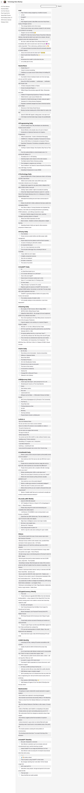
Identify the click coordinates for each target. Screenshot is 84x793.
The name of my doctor (26, 262)
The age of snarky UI (24, 432)
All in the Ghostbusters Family (28, 362)
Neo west (23, 390)
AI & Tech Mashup (5, 6)
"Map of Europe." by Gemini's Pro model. (31, 284)
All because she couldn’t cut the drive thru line (32, 59)
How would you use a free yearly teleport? (31, 481)
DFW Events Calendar (6, 19)
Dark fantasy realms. (26, 388)
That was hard (24, 773)
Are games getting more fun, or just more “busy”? (33, 333)
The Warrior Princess (26, 359)
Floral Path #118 (25, 404)
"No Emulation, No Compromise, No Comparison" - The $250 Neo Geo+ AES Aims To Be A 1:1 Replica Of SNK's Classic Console (34, 342)
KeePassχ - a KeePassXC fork (26, 446)
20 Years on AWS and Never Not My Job (31, 666)
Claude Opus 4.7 (25, 68)
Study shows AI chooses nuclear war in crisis (32, 278)
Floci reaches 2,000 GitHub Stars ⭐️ (30, 680)
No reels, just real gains (27, 604)
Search (60, 6)
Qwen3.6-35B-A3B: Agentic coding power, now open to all (35, 114)
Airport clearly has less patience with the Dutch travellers (35, 240)
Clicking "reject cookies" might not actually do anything (34, 189)
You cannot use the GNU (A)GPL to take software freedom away (34, 437)
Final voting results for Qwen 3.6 (29, 527)
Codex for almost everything (28, 70)
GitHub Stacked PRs (24, 434)
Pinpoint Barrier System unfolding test (30, 415)
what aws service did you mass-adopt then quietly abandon (35, 669)
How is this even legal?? (27, 275)
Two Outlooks (24, 234)
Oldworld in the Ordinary (27, 375)
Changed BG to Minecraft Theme (29, 373)
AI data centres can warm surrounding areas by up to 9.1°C (33, 711)
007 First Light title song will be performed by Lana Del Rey (35, 329)
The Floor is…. (24, 401)
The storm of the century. (27, 366)
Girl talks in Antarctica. (26, 260)
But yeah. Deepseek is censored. (29, 741)
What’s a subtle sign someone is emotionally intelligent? (35, 483)
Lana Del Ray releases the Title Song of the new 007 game (35, 335)
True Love (23, 593)
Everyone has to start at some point (30, 364)
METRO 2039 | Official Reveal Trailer (30, 311)
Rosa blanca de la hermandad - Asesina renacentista (34, 353)
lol (21, 269)
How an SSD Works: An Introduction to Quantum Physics (35, 141)
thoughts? (23, 17)
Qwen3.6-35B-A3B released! (28, 501)
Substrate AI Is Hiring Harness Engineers (31, 101)
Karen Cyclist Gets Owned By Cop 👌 (30, 55)
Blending (23, 410)
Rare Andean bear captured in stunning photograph (31, 695)
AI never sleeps (25, 282)
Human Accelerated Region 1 (28, 88)
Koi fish (23, 408)
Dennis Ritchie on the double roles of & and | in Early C (34, 130)
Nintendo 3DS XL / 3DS (27, 331)
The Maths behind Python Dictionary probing (32, 161)
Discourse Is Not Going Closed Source (30, 108)
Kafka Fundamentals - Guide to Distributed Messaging (34, 136)
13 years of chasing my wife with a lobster (31, 242)
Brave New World (25, 357)
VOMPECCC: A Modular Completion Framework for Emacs (35, 138)
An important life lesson (27, 245)
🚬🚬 (22, 755)
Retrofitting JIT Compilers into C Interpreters (29, 441)
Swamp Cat (24, 371)
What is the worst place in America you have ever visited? (35, 474)
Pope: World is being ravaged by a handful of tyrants (34, 12)
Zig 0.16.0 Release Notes (25, 421)
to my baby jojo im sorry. (27, 61)
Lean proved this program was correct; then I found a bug (33, 448)
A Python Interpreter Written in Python (30, 85)
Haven (22, 386)
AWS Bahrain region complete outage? (30, 671)
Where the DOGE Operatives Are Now (30, 218)
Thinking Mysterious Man (27, 406)
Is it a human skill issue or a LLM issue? (31, 273)
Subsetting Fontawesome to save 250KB (31, 170)
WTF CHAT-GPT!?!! (26, 766)
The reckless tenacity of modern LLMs (30, 298)
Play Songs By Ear (5, 13)
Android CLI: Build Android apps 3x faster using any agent (35, 99)
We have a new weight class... (28, 523)
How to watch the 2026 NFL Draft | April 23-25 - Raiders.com (34, 574)
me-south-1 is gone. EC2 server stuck (30, 660)
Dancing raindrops (25, 412)
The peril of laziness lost (25, 428)
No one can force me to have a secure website (30, 423)
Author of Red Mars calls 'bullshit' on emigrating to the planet (34, 708)
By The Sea (24, 351)
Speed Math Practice (6, 15)
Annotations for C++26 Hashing (29, 156)
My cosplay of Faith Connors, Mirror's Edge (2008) (33, 309)
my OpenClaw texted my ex (28, 271)
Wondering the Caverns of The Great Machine (32, 384)
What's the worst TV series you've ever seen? (32, 485)
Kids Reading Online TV (6, 17)
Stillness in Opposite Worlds (28, 355)
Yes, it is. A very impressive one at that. (30, 247)
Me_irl (22, 19)
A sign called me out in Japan (28, 254)
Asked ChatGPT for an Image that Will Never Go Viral (34, 748)
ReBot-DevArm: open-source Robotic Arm (31, 97)
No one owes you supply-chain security (28, 430)
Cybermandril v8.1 (25, 392)
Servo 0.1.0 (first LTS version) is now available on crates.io (33, 426)
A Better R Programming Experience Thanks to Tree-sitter (35, 94)
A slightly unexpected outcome (28, 256)
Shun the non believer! (26, 258)
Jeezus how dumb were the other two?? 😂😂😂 (33, 52)
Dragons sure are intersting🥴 (28, 32)
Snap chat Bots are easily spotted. (29, 775)
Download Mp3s (4, 8)
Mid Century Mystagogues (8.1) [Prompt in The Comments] (35, 399)
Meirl (22, 57)
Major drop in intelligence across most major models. (34, 521)
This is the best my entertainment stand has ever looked (35, 337)
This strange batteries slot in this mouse (31, 26)
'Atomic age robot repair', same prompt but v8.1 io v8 (34, 381)
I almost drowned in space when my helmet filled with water (33, 722)
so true (22, 15)
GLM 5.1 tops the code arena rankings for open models (34, 529)
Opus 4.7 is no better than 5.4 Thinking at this (32, 280)
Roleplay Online (4, 22)
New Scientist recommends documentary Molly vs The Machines (34, 697)
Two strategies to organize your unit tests (31, 163)
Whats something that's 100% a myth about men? (33, 472)
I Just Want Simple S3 (24, 443)
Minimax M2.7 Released (27, 525)
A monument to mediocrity (27, 368)
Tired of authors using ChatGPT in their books (32, 759)
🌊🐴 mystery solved (26, 757)
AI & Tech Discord (5, 11)
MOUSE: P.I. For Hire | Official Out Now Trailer (32, 326)
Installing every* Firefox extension (27, 439)
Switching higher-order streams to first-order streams (34, 158)
